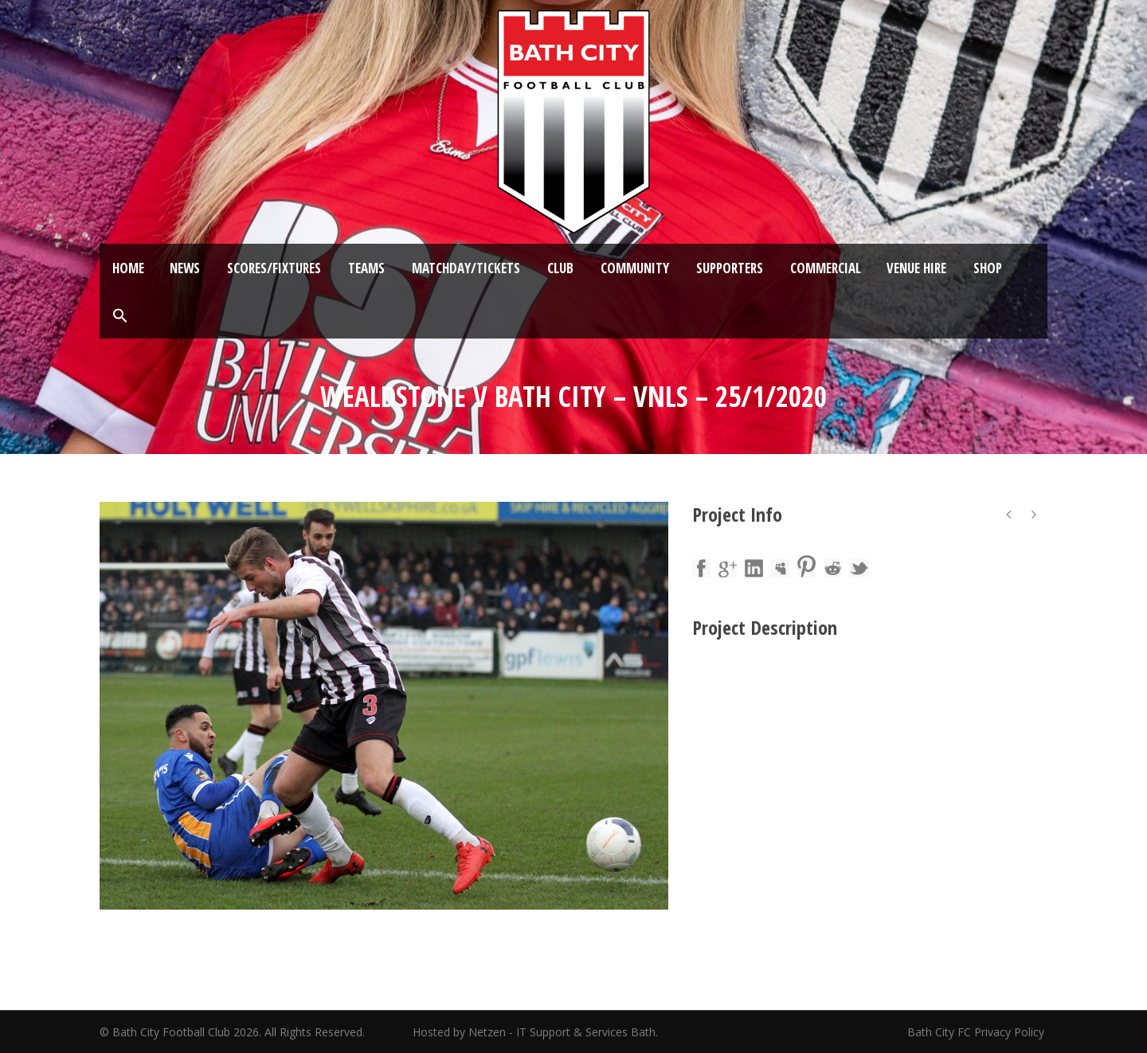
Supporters (729, 268)
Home (128, 268)
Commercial (825, 268)
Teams (366, 268)
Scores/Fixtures (274, 268)
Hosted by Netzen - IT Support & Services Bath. (535, 1031)
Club (560, 268)
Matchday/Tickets (466, 268)
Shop (987, 268)
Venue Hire (916, 268)
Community (635, 268)
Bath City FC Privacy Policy (977, 1031)
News (185, 268)
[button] (120, 316)
